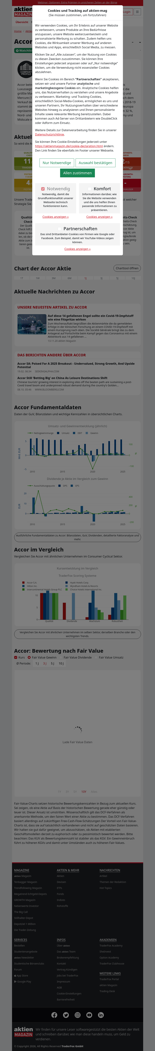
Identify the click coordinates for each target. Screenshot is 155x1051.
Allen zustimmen (77, 172)
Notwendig (58, 189)
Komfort (102, 189)
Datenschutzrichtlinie (49, 134)
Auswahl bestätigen (95, 162)
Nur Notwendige (57, 162)
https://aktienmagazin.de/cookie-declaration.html (69, 146)
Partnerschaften (80, 228)
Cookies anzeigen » (55, 217)
